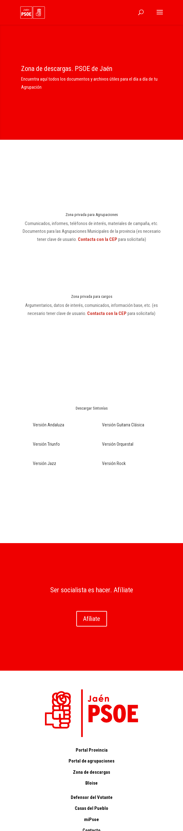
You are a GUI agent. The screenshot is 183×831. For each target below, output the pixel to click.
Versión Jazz (44, 463)
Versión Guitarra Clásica (123, 424)
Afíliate (91, 618)
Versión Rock (114, 463)
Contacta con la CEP (98, 239)
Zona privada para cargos (91, 296)
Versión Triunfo (46, 444)
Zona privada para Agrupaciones (91, 214)
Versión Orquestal (117, 444)
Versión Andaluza (48, 424)
